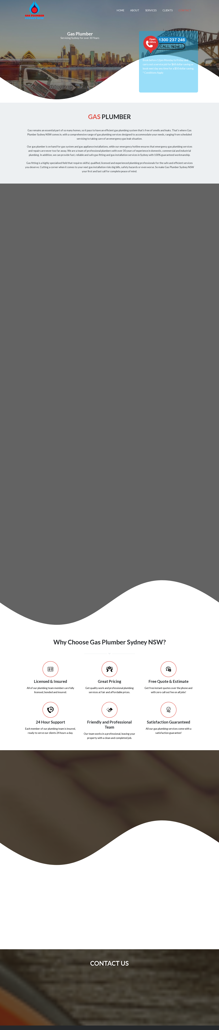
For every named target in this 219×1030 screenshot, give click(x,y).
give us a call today (111, 401)
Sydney (153, 326)
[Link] (34, 10)
